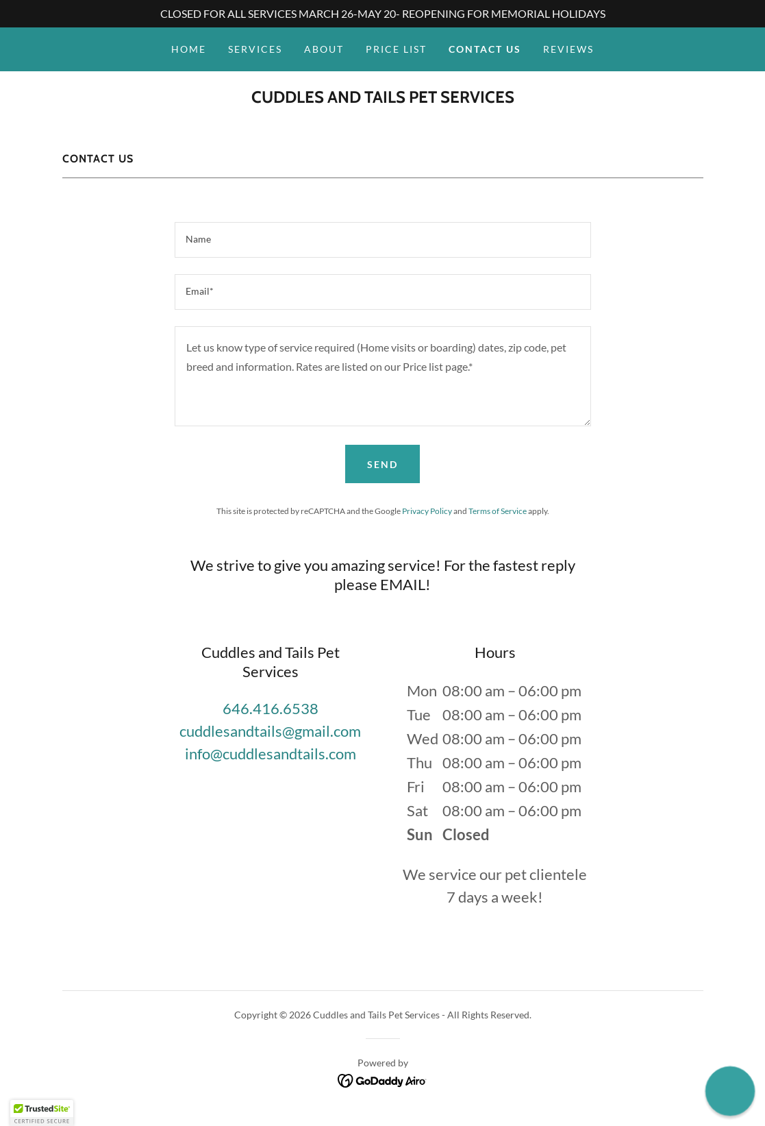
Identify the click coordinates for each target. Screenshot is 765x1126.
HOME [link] (188, 49)
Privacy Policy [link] (427, 511)
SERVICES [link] (255, 49)
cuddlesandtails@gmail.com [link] (270, 731)
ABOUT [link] (324, 49)
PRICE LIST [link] (396, 49)
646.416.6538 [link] (270, 708)
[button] (41, 1113)
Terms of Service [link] (497, 511)
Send (382, 464)
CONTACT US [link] (485, 49)
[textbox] (383, 240)
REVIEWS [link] (568, 49)
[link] (383, 98)
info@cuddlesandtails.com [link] (270, 753)
